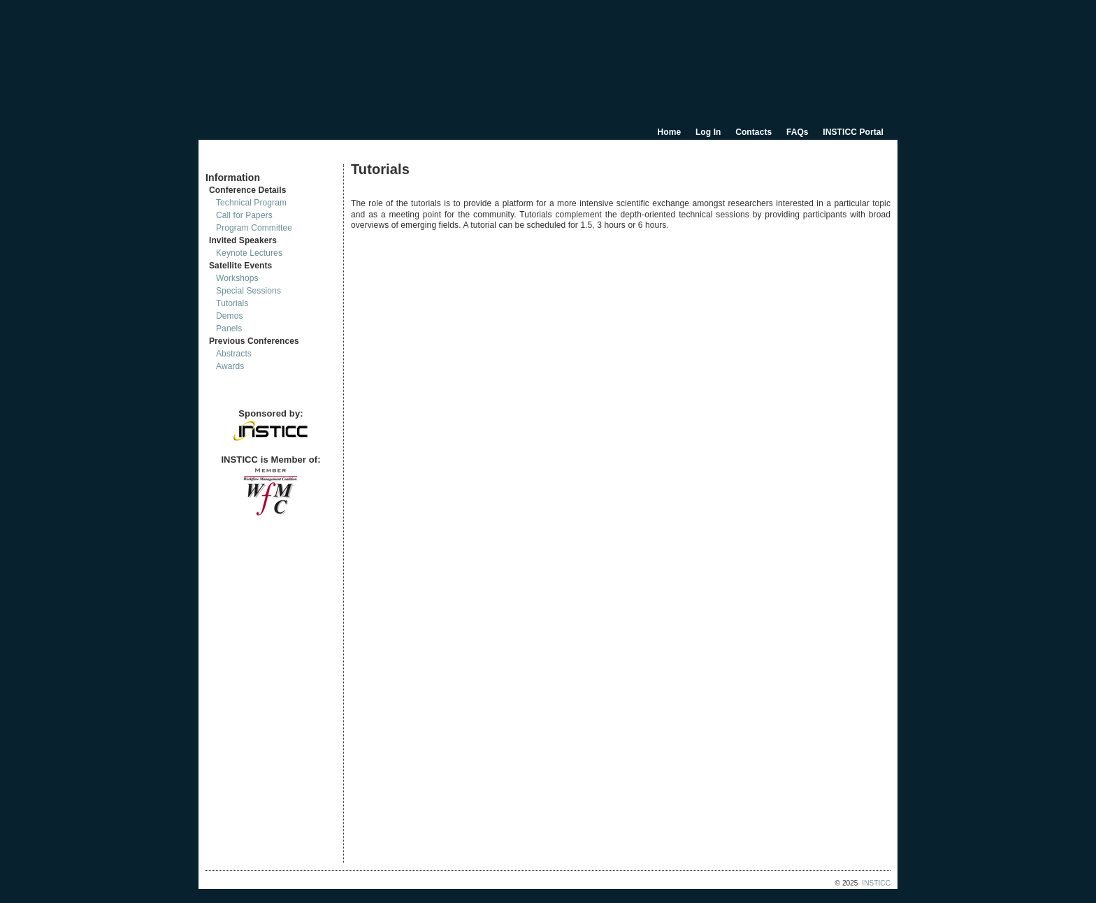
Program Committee (254, 228)
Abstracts (234, 354)
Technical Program (251, 203)
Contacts (753, 132)
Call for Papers (244, 215)
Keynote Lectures (249, 253)
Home (670, 132)
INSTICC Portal (853, 132)
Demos (229, 316)
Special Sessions (248, 291)
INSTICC (876, 883)
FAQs (797, 132)
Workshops (237, 278)
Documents (220, 159)
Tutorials (232, 303)
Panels (229, 328)
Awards (230, 366)
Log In (708, 132)
